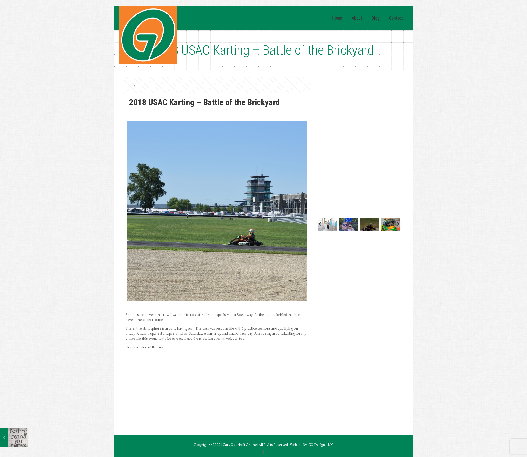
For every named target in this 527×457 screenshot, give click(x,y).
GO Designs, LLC (320, 445)
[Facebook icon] (263, 452)
